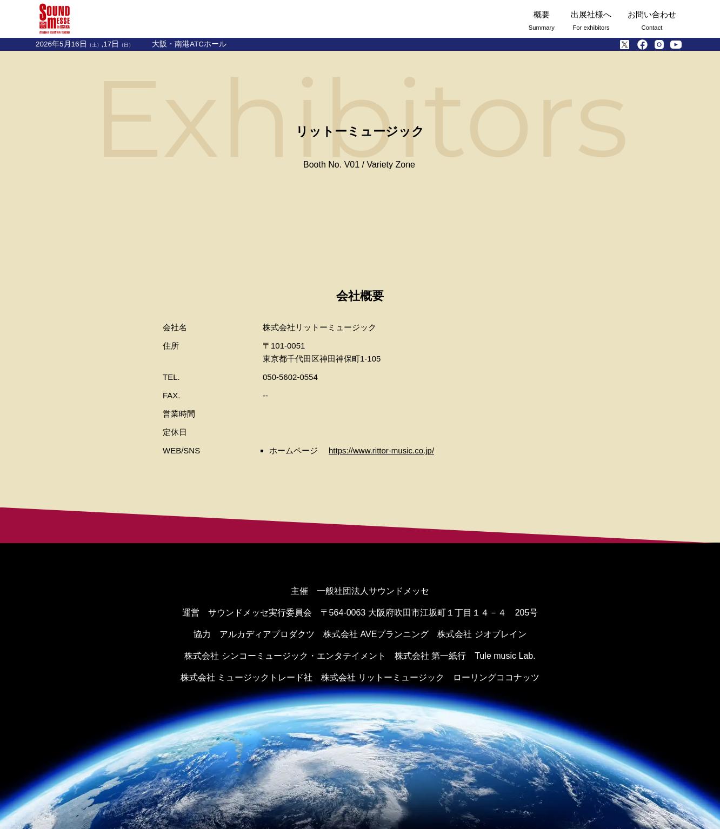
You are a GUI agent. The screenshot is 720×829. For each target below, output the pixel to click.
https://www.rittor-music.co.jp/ (381, 450)
